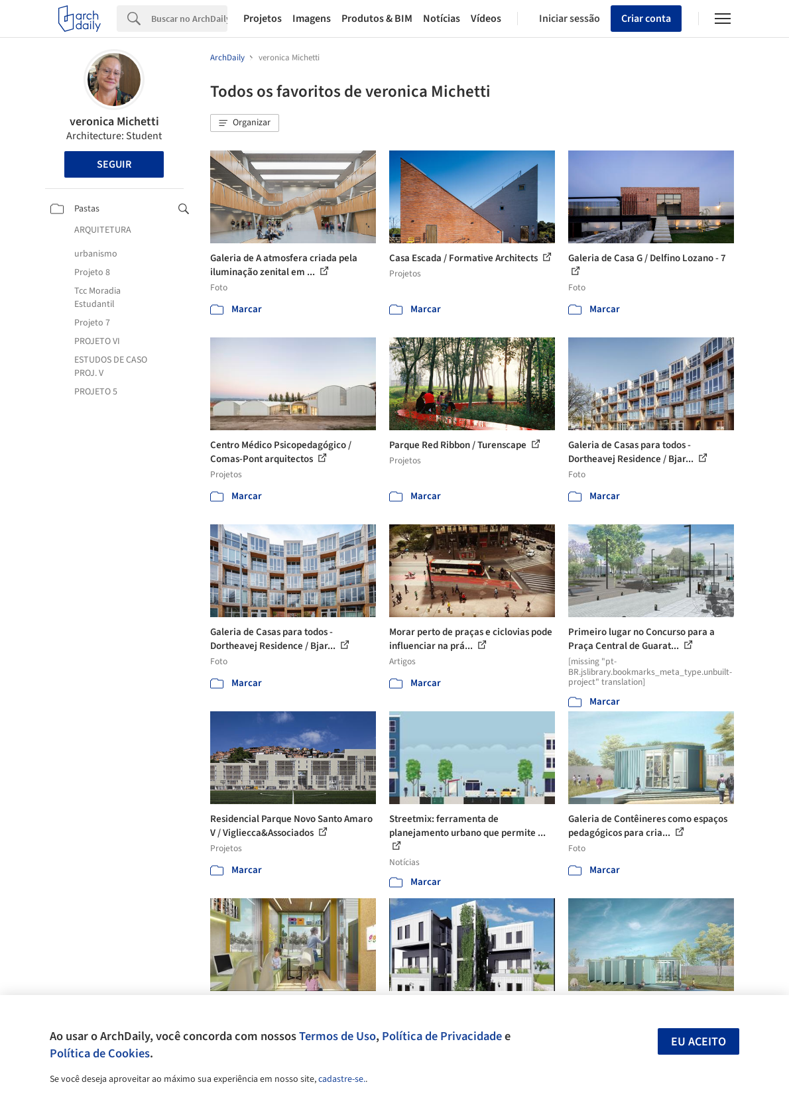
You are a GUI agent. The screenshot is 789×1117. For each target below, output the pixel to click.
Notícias (441, 18)
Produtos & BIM (376, 18)
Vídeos (486, 18)
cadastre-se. (341, 1079)
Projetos (262, 18)
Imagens (311, 18)
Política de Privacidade (442, 1036)
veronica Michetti (114, 121)
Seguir (114, 164)
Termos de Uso (337, 1036)
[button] (244, 123)
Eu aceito (698, 1041)
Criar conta (646, 18)
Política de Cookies (100, 1053)
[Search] (189, 18)
